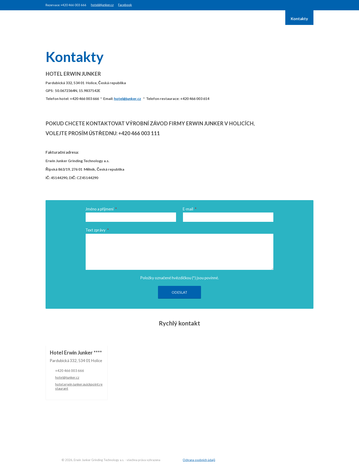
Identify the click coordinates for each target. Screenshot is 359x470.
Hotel (148, 18)
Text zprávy (97, 229)
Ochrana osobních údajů (199, 459)
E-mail (189, 209)
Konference (207, 18)
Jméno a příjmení (101, 209)
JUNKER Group (242, 18)
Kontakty (299, 18)
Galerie (273, 18)
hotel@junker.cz (102, 5)
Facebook (125, 5)
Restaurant (174, 18)
